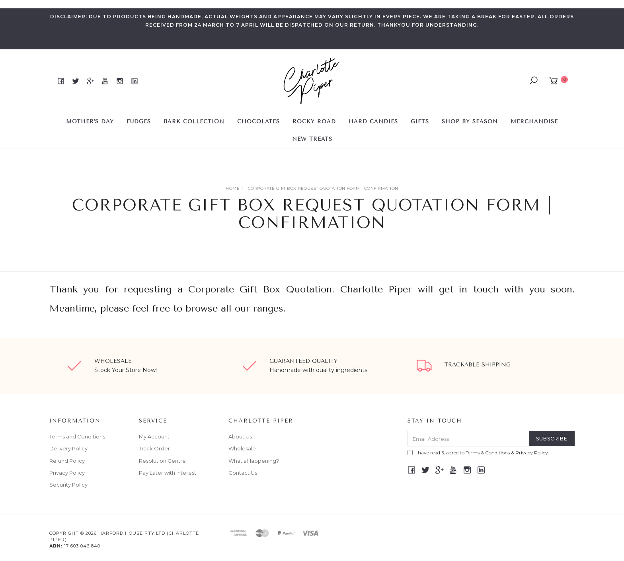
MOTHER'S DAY (90, 122)
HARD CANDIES (373, 122)
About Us (240, 436)
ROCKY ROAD (314, 122)
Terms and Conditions (77, 436)
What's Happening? (253, 461)
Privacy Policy (67, 472)
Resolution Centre (162, 461)
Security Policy (68, 484)
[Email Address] (468, 438)
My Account (154, 436)
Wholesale (242, 448)
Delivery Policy (68, 448)
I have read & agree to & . (478, 453)
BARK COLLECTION (194, 122)
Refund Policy (67, 461)
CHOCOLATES (258, 122)
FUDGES (139, 122)
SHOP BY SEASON (470, 122)
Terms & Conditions (488, 453)
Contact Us (242, 472)
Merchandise (534, 122)
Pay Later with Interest (167, 472)
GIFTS (420, 122)
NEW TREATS (312, 139)
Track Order (154, 448)
